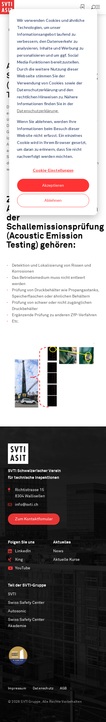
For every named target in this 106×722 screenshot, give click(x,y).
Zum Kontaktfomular (34, 519)
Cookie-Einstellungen (53, 170)
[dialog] (53, 112)
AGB (63, 688)
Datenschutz (43, 688)
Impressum (17, 688)
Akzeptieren (53, 185)
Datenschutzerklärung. (38, 110)
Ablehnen (53, 200)
